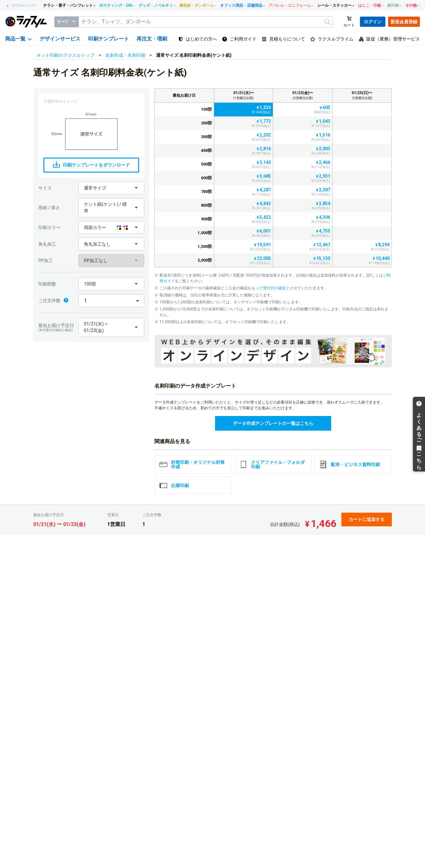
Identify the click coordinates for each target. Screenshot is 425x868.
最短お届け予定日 (56, 327)
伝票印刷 (174, 485)
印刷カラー (49, 227)
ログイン (373, 21)
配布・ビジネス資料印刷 (349, 464)
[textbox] (206, 22)
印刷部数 (47, 283)
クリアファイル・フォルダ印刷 (272, 464)
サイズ (45, 187)
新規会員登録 (404, 21)
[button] (111, 188)
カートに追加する (366, 519)
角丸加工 (47, 244)
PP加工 (45, 260)
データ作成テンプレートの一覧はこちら (273, 423)
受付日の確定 (274, 288)
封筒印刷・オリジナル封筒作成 (192, 464)
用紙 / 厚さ (49, 207)
